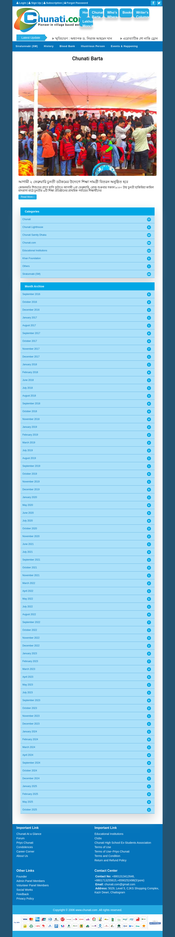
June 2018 (28, 380)
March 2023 (28, 669)
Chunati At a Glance (28, 833)
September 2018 (31, 403)
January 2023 (29, 653)
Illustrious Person (93, 46)
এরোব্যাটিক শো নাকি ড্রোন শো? (147, 38)
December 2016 (30, 309)
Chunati (26, 219)
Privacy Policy (25, 898)
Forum (20, 838)
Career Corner (25, 851)
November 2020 (30, 536)
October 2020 (29, 528)
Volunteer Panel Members (32, 885)
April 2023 (27, 676)
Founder (21, 876)
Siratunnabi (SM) (27, 46)
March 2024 (28, 747)
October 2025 (29, 809)
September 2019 (31, 466)
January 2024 (29, 731)
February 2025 (30, 794)
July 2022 (27, 606)
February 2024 (30, 739)
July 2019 (27, 450)
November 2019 (30, 481)
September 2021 (31, 559)
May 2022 (27, 598)
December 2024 (30, 778)
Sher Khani (63, 56)
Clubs (98, 838)
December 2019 (30, 489)
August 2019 (29, 458)
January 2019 (29, 427)
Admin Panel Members (30, 881)
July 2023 (27, 692)
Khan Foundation (31, 258)
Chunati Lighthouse (32, 227)
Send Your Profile (88, 56)
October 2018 (29, 411)
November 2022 (30, 637)
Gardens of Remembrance (33, 56)
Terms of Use (103, 847)
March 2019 (28, 442)
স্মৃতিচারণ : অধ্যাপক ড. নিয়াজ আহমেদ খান (87, 38)
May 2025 (27, 801)
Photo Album (114, 56)
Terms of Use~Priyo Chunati (112, 851)
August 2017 (29, 325)
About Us (22, 855)
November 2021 (30, 575)
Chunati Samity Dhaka (34, 234)
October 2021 (29, 567)
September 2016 (31, 294)
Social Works (24, 889)
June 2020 (28, 512)
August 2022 (29, 614)
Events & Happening (124, 46)
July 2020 (27, 520)
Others (26, 266)
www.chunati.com (86, 910)
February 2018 (30, 372)
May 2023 (27, 684)
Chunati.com (29, 242)
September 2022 (31, 622)
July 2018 (27, 387)
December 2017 (30, 356)
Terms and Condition (107, 855)
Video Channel (138, 56)
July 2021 (27, 552)
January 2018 (29, 364)
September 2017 (31, 333)
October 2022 (29, 630)
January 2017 (29, 317)
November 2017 (30, 348)
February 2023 (30, 661)
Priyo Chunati (24, 842)
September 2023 (31, 700)
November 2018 (30, 419)
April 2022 (27, 591)
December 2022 (30, 645)
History (48, 46)
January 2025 (29, 786)
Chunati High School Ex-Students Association (123, 842)
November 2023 (30, 716)
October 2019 (29, 473)
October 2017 (29, 341)
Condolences (24, 847)
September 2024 (31, 762)
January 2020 (29, 497)
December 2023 (30, 723)
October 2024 (29, 770)
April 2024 (27, 755)
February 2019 (30, 434)
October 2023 (29, 708)
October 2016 (29, 302)
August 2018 (29, 395)
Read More (27, 196)
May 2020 (27, 505)
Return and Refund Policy (111, 860)
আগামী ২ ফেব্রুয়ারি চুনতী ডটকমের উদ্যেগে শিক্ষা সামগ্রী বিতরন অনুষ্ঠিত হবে (73, 182)
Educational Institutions (34, 250)
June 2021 (28, 544)
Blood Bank (67, 46)
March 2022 (28, 583)
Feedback (22, 894)
